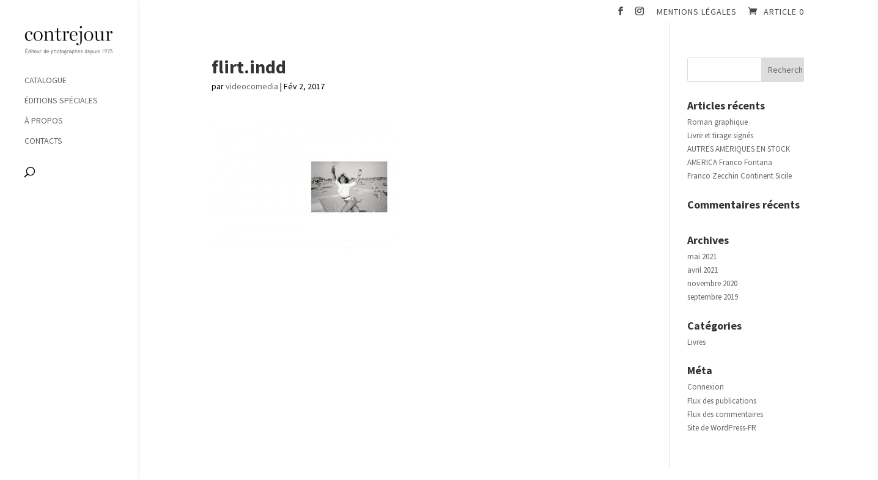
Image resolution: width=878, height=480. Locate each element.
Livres (696, 342)
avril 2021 (702, 270)
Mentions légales (697, 12)
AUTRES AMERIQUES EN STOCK (738, 149)
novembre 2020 (712, 283)
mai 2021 (702, 256)
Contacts (43, 141)
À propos (43, 121)
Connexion (705, 387)
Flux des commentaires (725, 414)
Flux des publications (721, 401)
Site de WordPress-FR (721, 428)
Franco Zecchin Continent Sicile (739, 176)
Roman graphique (717, 122)
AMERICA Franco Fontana (729, 162)
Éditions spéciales (61, 101)
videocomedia (252, 86)
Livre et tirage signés (720, 135)
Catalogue (45, 81)
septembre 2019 (712, 297)
